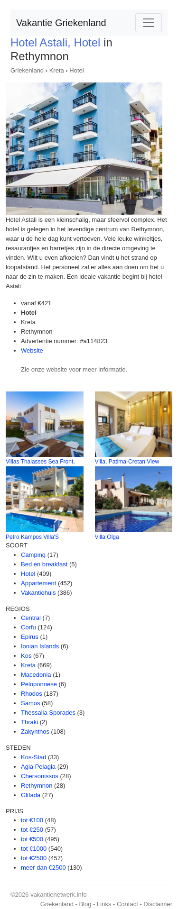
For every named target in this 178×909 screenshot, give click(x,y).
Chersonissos (39, 776)
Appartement (38, 583)
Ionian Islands (40, 646)
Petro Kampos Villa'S (32, 537)
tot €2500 (34, 858)
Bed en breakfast (44, 564)
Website (32, 350)
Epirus (29, 636)
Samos (30, 703)
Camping (33, 554)
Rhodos (31, 693)
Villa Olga (107, 537)
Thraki (29, 722)
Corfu (28, 627)
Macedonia (36, 674)
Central (31, 617)
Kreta (56, 70)
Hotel (76, 70)
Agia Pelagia (38, 766)
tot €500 (32, 839)
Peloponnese (39, 684)
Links (104, 904)
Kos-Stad (33, 757)
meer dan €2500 (43, 867)
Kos (26, 655)
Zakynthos (35, 731)
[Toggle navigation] (148, 22)
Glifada (30, 795)
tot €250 (32, 829)
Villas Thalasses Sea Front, (40, 461)
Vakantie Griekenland (61, 23)
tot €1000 (34, 848)
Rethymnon (36, 785)
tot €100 (32, 820)
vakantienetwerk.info (58, 894)
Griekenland (27, 70)
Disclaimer (157, 904)
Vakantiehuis (38, 592)
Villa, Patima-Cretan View (127, 461)
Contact (127, 904)
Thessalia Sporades (48, 712)
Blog (85, 904)
